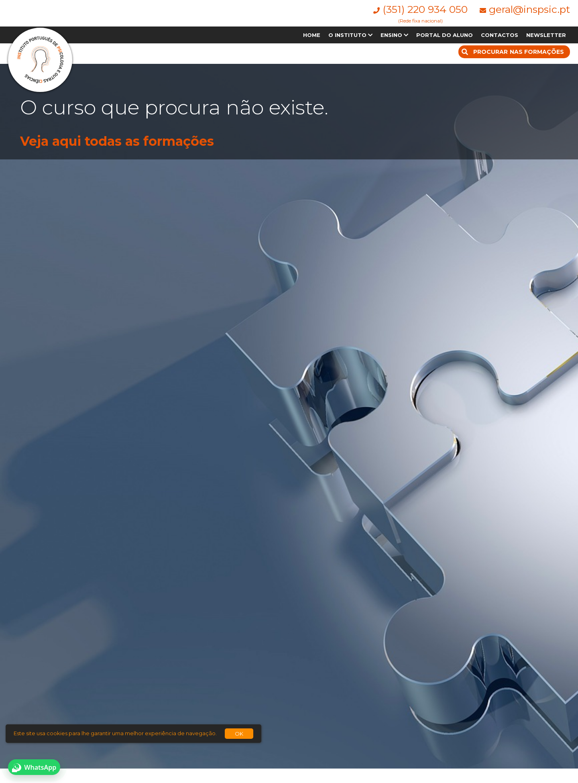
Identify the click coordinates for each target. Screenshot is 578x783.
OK (239, 733)
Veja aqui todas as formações (117, 141)
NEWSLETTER (546, 35)
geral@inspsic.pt (529, 9)
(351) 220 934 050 (425, 9)
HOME (311, 35)
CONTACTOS (499, 35)
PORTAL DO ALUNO (444, 35)
